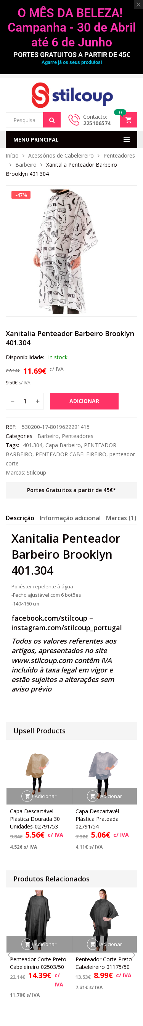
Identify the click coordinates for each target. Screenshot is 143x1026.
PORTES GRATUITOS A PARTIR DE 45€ (71, 55)
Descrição (20, 518)
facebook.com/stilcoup (49, 618)
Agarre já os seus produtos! (72, 62)
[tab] (20, 519)
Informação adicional (70, 518)
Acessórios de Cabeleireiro (61, 155)
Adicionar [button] (45, 796)
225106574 (97, 123)
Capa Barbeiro (63, 445)
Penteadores (119, 155)
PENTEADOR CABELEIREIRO (70, 454)
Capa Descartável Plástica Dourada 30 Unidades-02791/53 (35, 819)
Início (12, 155)
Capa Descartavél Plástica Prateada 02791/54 (97, 819)
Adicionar (84, 401)
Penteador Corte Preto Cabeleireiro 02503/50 (38, 963)
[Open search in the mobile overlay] (33, 119)
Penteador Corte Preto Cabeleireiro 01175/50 (104, 963)
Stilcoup (36, 472)
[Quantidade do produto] (25, 401)
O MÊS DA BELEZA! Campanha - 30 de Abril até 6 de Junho (72, 27)
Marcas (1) (121, 518)
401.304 (32, 445)
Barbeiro (26, 164)
